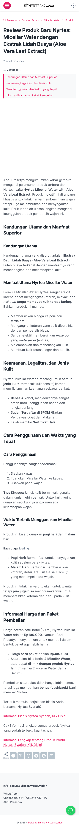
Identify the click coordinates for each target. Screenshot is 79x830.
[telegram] (36, 755)
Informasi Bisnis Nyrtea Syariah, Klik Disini (34, 716)
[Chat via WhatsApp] (70, 810)
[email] (51, 755)
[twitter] (21, 755)
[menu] (7, 5)
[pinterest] (43, 755)
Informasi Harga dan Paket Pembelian (29, 95)
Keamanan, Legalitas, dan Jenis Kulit (28, 83)
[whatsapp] (28, 755)
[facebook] (13, 755)
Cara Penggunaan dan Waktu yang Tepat (31, 89)
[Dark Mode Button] (73, 5)
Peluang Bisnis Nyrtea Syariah (45, 822)
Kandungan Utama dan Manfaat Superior (31, 77)
